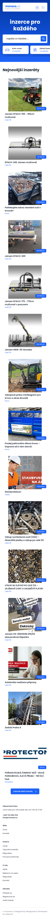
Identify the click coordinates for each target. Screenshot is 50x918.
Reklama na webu (10, 873)
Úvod (5, 829)
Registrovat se (9, 896)
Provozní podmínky (11, 857)
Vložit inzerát (8, 900)
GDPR (5, 869)
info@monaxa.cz (10, 817)
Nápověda (7, 853)
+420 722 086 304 (10, 815)
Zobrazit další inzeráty (25, 791)
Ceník (5, 846)
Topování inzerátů (10, 849)
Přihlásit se (7, 893)
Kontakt (6, 833)
